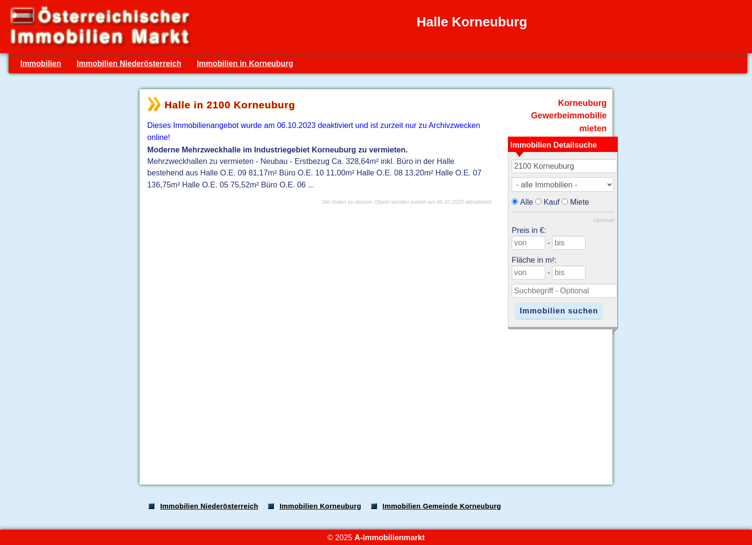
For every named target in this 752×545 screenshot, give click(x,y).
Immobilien (40, 63)
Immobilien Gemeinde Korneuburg (442, 506)
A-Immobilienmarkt (389, 537)
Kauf (552, 201)
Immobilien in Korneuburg (245, 63)
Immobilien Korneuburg (320, 506)
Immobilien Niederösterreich (129, 63)
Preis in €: (529, 230)
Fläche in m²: (534, 259)
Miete (579, 201)
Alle (526, 201)
